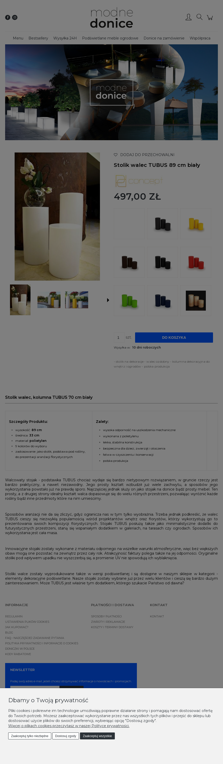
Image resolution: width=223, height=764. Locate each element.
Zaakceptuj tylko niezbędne (29, 736)
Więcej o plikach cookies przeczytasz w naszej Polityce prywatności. (68, 726)
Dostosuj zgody (65, 736)
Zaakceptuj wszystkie (97, 736)
